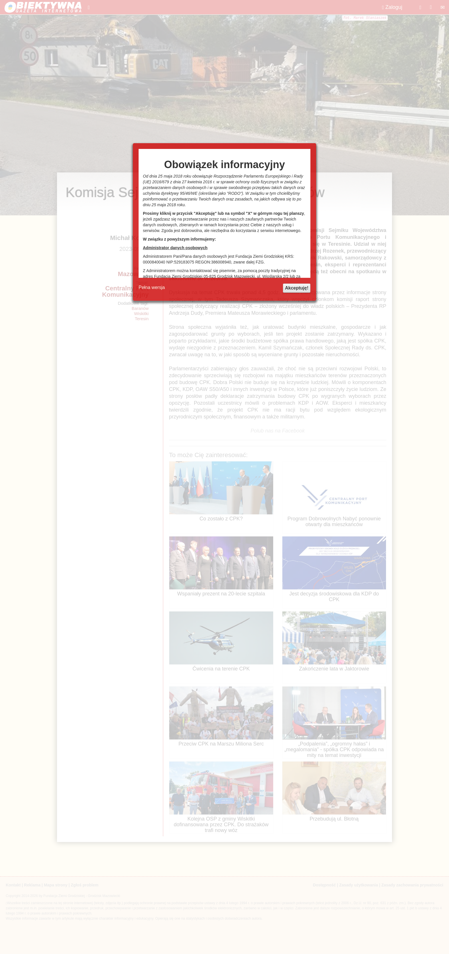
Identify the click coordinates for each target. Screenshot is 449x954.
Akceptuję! (296, 288)
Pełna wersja (152, 287)
